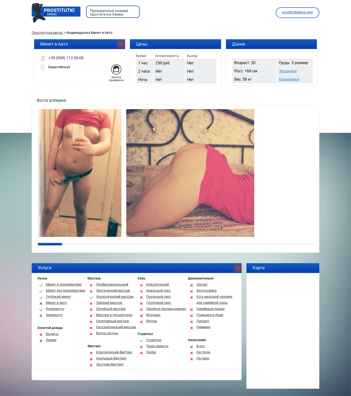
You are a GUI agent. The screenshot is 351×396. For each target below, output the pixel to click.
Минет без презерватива (65, 290)
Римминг (203, 327)
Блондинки (289, 79)
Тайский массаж (109, 303)
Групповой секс (158, 303)
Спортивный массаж (112, 321)
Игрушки (153, 315)
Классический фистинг (114, 352)
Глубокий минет (58, 297)
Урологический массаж (115, 297)
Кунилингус (55, 309)
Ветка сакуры (107, 333)
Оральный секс (158, 297)
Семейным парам (210, 309)
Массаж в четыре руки (114, 315)
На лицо (202, 358)
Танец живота (157, 346)
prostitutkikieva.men (297, 12)
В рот (200, 346)
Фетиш (151, 321)
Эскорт (202, 284)
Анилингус (54, 315)
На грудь (203, 352)
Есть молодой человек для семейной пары (214, 300)
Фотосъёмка (206, 290)
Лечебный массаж (111, 309)
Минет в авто (56, 303)
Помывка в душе (209, 315)
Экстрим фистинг (110, 364)
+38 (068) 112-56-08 (66, 58)
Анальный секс (158, 290)
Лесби (151, 352)
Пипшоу (202, 321)
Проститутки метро (48, 33)
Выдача (52, 334)
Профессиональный (112, 284)
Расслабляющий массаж (116, 327)
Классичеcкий (157, 284)
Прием (51, 340)
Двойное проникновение (166, 309)
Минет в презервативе (64, 284)
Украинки (288, 71)
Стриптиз (153, 340)
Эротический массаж (113, 290)
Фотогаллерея (51, 100)
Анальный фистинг (111, 358)
